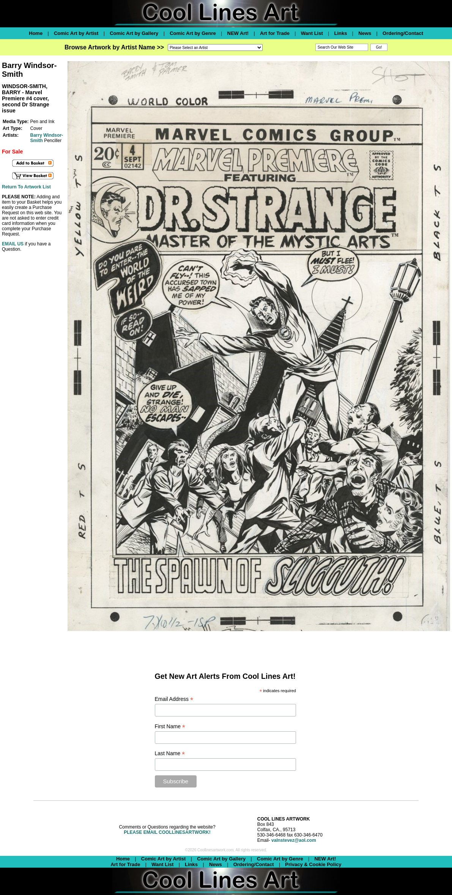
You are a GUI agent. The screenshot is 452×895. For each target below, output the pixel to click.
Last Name (170, 753)
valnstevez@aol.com (293, 840)
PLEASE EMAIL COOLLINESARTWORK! (167, 832)
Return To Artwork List (26, 187)
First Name (170, 726)
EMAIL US (13, 244)
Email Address (174, 699)
